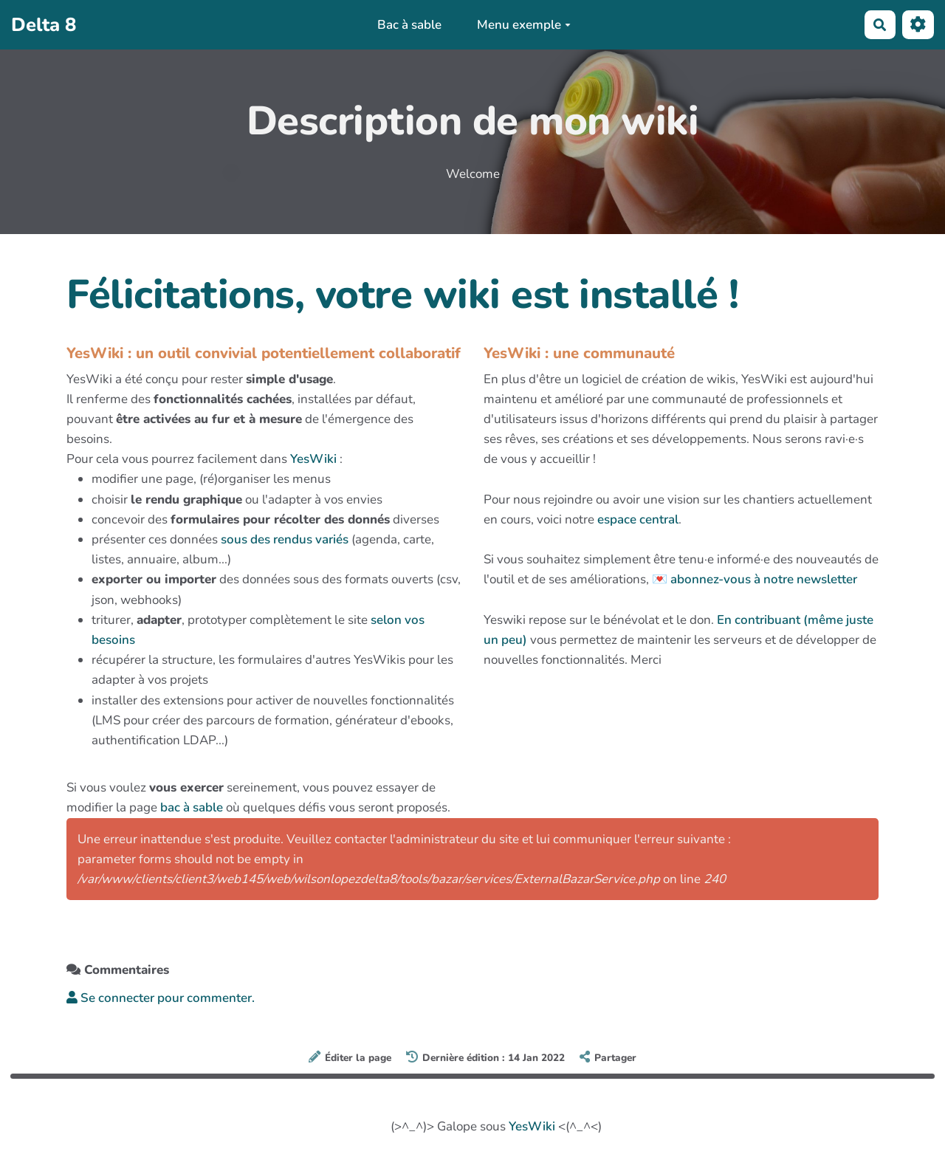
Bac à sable (409, 24)
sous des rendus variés (284, 539)
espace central (637, 519)
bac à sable (191, 807)
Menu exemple (524, 24)
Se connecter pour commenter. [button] (160, 997)
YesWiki (313, 458)
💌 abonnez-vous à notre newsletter (754, 579)
